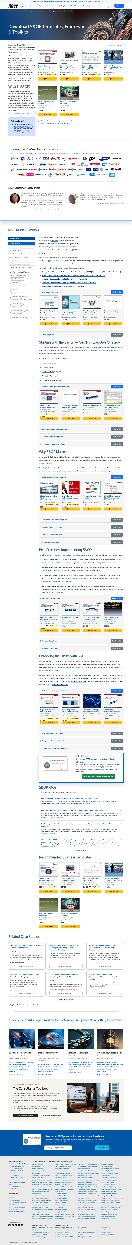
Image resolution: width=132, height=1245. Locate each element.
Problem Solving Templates (85, 1207)
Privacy (18, 1209)
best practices (117, 555)
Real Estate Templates (107, 1166)
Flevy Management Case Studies (31, 1005)
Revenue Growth (16, 307)
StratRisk (42, 108)
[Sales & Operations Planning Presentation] (69, 57)
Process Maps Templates (84, 1212)
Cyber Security (57, 1064)
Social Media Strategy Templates (110, 1187)
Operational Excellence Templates (87, 1189)
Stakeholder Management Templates (111, 1189)
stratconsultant (110, 623)
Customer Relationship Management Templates (43, 1218)
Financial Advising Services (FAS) (64, 1237)
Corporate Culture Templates (39, 1205)
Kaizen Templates (59, 1218)
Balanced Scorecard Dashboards (41, 1175)
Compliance (101, 1069)
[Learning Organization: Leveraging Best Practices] (92, 609)
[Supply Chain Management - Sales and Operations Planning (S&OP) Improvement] (47, 57)
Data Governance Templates (62, 1171)
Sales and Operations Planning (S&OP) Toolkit (113, 67)
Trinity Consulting (90, 716)
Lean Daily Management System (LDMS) (70, 312)
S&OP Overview (15, 243)
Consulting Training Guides (62, 1234)
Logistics (71, 1069)
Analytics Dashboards (38, 1168)
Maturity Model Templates (85, 1182)
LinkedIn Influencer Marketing (16, 1207)
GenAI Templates (59, 1191)
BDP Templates (36, 1173)
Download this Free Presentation (98, 776)
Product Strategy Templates (85, 1214)
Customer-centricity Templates (63, 1166)
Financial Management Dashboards (64, 1189)
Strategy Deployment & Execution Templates (112, 1198)
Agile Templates (36, 1166)
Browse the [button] (57, 6)
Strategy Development (16, 1062)
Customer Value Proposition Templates (65, 1164)
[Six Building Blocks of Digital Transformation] (113, 487)
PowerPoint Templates (15, 1180)
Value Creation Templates (108, 1216)
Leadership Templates (84, 1168)
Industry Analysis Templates (62, 1212)
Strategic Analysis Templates (108, 1191)
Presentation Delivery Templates (86, 1203)
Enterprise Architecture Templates (64, 1187)
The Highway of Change (92, 502)
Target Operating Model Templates (110, 1207)
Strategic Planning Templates (109, 1193)
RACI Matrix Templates (107, 1164)
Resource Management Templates (110, 1168)
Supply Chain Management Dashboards (112, 1205)
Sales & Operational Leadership (45, 102)
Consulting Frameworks (15, 1177)
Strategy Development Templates (110, 1200)
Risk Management (16, 310)
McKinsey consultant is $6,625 (23, 126)
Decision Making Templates (62, 1173)
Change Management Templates (40, 1191)
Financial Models (13, 1175)
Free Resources (82, 1227)
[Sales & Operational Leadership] (47, 93)
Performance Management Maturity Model (112, 711)
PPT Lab (108, 502)
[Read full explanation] (85, 803)
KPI (25, 1062)
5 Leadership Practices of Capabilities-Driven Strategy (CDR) (91, 313)
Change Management (104, 1062)
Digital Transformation (17, 279)
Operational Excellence (37, 11)
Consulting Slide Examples (62, 1232)
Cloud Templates (36, 1193)
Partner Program (13, 1205)
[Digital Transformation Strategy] (49, 487)
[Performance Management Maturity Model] (113, 701)
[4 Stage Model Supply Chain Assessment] (113, 397)
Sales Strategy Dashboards (108, 1178)
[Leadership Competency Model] (49, 302)
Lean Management (84, 1067)
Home (10, 11)
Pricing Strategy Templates (85, 1205)
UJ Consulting (66, 108)
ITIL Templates (59, 1207)
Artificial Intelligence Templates (40, 1171)
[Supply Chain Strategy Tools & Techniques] (71, 397)
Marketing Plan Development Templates (89, 1180)
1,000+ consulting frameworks (39, 1106)
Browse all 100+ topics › (104, 1074)
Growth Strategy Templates (62, 1196)
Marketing (12, 1071)
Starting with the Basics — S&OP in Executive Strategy (22, 247)
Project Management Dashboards (87, 1216)
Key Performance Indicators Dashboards (89, 1164)
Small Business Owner (107, 1230)
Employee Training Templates (63, 1184)
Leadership (14, 289)
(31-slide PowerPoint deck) (64, 279)
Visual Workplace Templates (108, 1218)
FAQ (9, 1209)
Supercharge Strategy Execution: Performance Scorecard (92, 711)
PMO (75, 1067)
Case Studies (58, 1230)
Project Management (74, 1064)
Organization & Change (15, 1173)
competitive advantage (78, 681)
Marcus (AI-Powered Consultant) (17, 1202)
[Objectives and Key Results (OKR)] (49, 701)
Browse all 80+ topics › (45, 1074)
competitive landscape (60, 684)
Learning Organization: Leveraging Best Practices (91, 619)
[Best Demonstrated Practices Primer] (113, 609)
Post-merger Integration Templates (87, 1200)
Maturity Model (102, 1071)
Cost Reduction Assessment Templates (42, 1209)
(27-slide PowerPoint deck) (81, 272)
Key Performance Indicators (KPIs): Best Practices (48, 619)
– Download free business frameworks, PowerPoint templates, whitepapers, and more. (66, 1)
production (60, 581)
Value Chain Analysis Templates (109, 1214)
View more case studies (66, 999)
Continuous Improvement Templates (41, 1200)
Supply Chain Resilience (92, 405)
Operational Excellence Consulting (73, 317)
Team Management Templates (109, 1209)
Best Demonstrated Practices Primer (111, 618)
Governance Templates (61, 1193)
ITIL (52, 1071)
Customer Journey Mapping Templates (42, 1216)
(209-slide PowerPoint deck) (69, 282)
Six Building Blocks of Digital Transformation (112, 497)
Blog (22, 1209)
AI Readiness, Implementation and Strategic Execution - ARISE (69, 499)
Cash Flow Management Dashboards (42, 1189)
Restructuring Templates (107, 1171)
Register (119, 6)
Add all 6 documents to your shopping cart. (55, 123)
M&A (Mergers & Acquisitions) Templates (89, 1173)
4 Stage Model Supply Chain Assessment (112, 406)
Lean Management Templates (86, 1171)
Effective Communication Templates (64, 1180)
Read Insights (116, 292)
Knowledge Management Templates (87, 1166)
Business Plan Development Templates (42, 1182)
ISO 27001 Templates (60, 1203)
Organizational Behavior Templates (87, 1191)
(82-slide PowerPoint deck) (63, 286)
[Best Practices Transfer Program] (71, 609)
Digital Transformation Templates (64, 1175)
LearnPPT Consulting (46, 72)
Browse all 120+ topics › (16, 1074)
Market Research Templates (85, 1178)
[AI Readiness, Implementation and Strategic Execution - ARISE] (71, 487)
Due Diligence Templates (61, 1178)
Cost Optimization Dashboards (40, 1207)
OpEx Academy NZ (67, 72)
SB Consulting (110, 72)
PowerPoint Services (14, 1189)
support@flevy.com (20, 1211)
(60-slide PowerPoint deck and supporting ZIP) (73, 275)
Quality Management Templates (86, 1218)
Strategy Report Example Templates (110, 1203)
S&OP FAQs (13, 260)
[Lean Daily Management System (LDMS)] (71, 302)
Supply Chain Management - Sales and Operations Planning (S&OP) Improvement (47, 69)
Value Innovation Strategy (108, 1234)
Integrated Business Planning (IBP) (89, 67)
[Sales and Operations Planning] (69, 93)
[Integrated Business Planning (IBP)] (91, 57)
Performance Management (19, 296)
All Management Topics (21, 11)
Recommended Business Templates (20, 264)
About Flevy (86, 6)
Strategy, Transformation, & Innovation (42, 1227)
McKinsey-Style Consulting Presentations (89, 1237)
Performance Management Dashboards (88, 1196)
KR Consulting (67, 502)
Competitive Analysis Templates (40, 1198)
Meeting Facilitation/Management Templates (89, 1187)
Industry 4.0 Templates (61, 1209)
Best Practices (23, 275)
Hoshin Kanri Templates (61, 1200)
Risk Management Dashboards (109, 1173)
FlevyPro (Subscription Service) (17, 1182)
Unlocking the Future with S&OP (19, 257)
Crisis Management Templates (40, 1212)
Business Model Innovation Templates (42, 1180)
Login (111, 6)
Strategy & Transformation (16, 1166)
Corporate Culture (111, 1069)
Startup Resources (106, 1232)
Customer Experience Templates (40, 1214)
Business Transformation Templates (41, 1187)
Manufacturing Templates (84, 1175)
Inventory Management (18, 286)
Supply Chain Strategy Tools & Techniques (70, 406)
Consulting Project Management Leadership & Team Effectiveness (113, 313)
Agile (48, 1071)
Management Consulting (38, 1237)
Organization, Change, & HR (39, 1234)
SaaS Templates (105, 1175)
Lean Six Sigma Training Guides (86, 1232)
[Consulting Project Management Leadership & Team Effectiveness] (113, 302)
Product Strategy (105, 1227)
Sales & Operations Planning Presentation (68, 67)
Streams (10, 1184)
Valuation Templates (106, 1212)
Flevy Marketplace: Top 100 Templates (18, 1164)
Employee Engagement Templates (64, 1182)
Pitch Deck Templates (84, 1198)
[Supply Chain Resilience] (92, 397)
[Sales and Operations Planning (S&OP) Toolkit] (113, 57)
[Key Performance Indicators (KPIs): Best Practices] (49, 609)
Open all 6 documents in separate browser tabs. (57, 121)
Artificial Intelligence (44, 1064)
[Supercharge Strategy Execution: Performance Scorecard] (92, 701)
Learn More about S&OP (22, 113)
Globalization (15, 282)
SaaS (48, 1069)
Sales (26, 310)
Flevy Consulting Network (15, 1186)
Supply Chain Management (19, 317)
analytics (61, 578)
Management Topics (13, 1200)
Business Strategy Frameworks (63, 1227)
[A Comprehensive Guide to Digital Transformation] (92, 487)
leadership (54, 240)
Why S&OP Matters (15, 250)
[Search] (35, 6)
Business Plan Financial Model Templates (43, 1184)
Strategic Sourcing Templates (109, 1196)
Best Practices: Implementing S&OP (20, 254)
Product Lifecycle (16, 300)
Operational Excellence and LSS (40, 1232)
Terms (13, 1209)
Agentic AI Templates (37, 1164)
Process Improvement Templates (87, 1209)
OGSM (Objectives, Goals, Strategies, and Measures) (70, 711)
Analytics (13, 275)
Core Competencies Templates (40, 1203)
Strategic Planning (16, 313)
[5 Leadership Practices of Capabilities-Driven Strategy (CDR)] (92, 302)
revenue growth (56, 471)
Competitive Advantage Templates (41, 1196)
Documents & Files (111, 317)
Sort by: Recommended (115, 45)
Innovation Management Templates (64, 1214)
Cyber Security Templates (62, 1168)
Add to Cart (47, 79)
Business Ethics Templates (39, 1178)
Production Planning (17, 303)
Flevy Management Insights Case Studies (22, 267)
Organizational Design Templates (87, 1193)
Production (27, 300)
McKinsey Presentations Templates (87, 1184)
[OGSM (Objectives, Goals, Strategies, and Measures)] (71, 701)
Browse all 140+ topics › (75, 1072)
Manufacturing (84, 1062)
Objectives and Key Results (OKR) (47, 711)
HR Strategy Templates (61, 1198)
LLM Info (80, 1234)
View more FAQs (81, 850)
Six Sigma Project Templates (108, 1184)
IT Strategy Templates (61, 1205)
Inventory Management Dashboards (64, 1216)
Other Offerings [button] (75, 6)
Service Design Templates (108, 1182)
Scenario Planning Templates (109, 1180)
